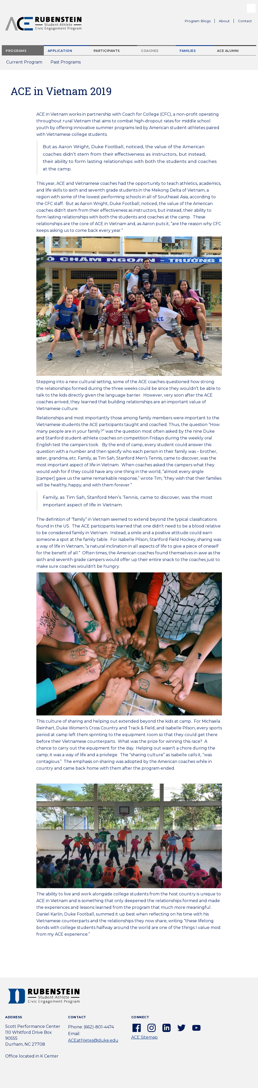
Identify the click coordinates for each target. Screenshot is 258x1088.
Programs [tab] (16, 51)
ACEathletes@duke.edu (93, 1040)
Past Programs (68, 63)
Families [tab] (188, 51)
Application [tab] (60, 51)
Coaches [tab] (150, 51)
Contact (245, 21)
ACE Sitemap (144, 1037)
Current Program (24, 62)
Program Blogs (198, 21)
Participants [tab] (107, 51)
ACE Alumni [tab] (228, 51)
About (226, 21)
